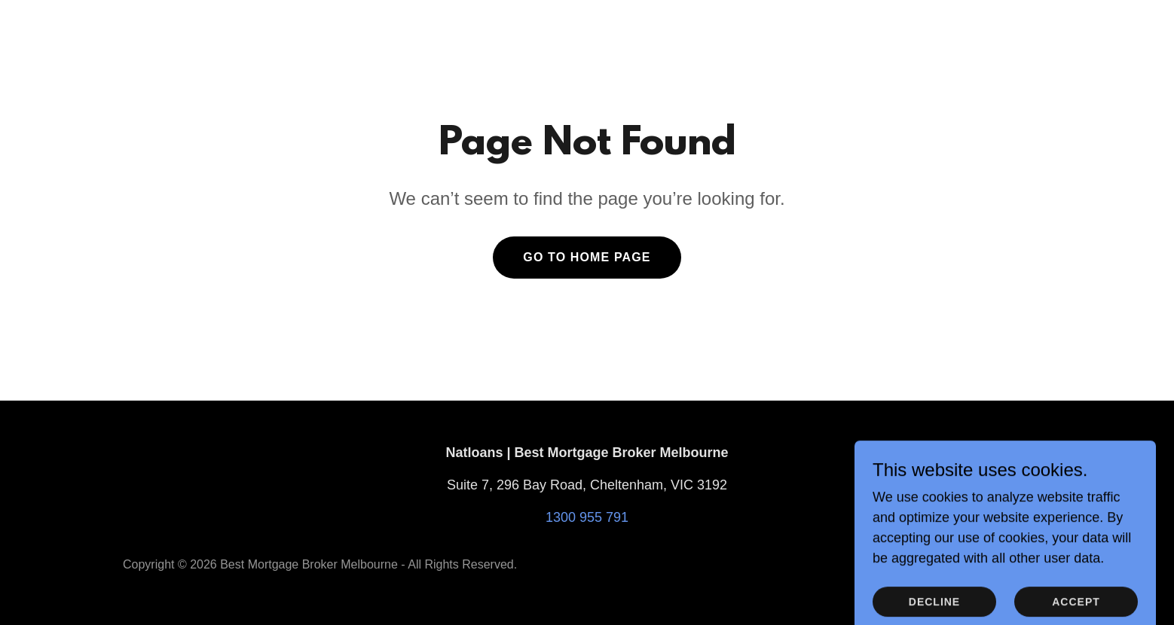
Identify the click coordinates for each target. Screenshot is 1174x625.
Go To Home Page (586, 257)
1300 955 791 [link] (587, 517)
